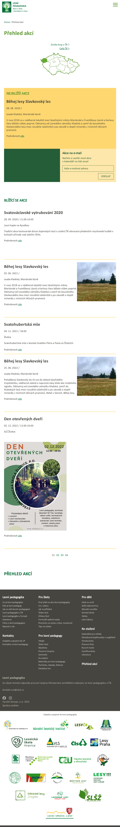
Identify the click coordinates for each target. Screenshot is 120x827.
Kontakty (8, 635)
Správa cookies (10, 705)
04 (66, 555)
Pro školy (44, 597)
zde (22, 136)
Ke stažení (88, 629)
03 (62, 555)
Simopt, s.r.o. (17, 701)
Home (7, 22)
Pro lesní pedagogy (50, 635)
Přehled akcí (18, 574)
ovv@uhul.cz (17, 689)
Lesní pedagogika (13, 597)
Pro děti (87, 597)
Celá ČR (64, 48)
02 (57, 555)
